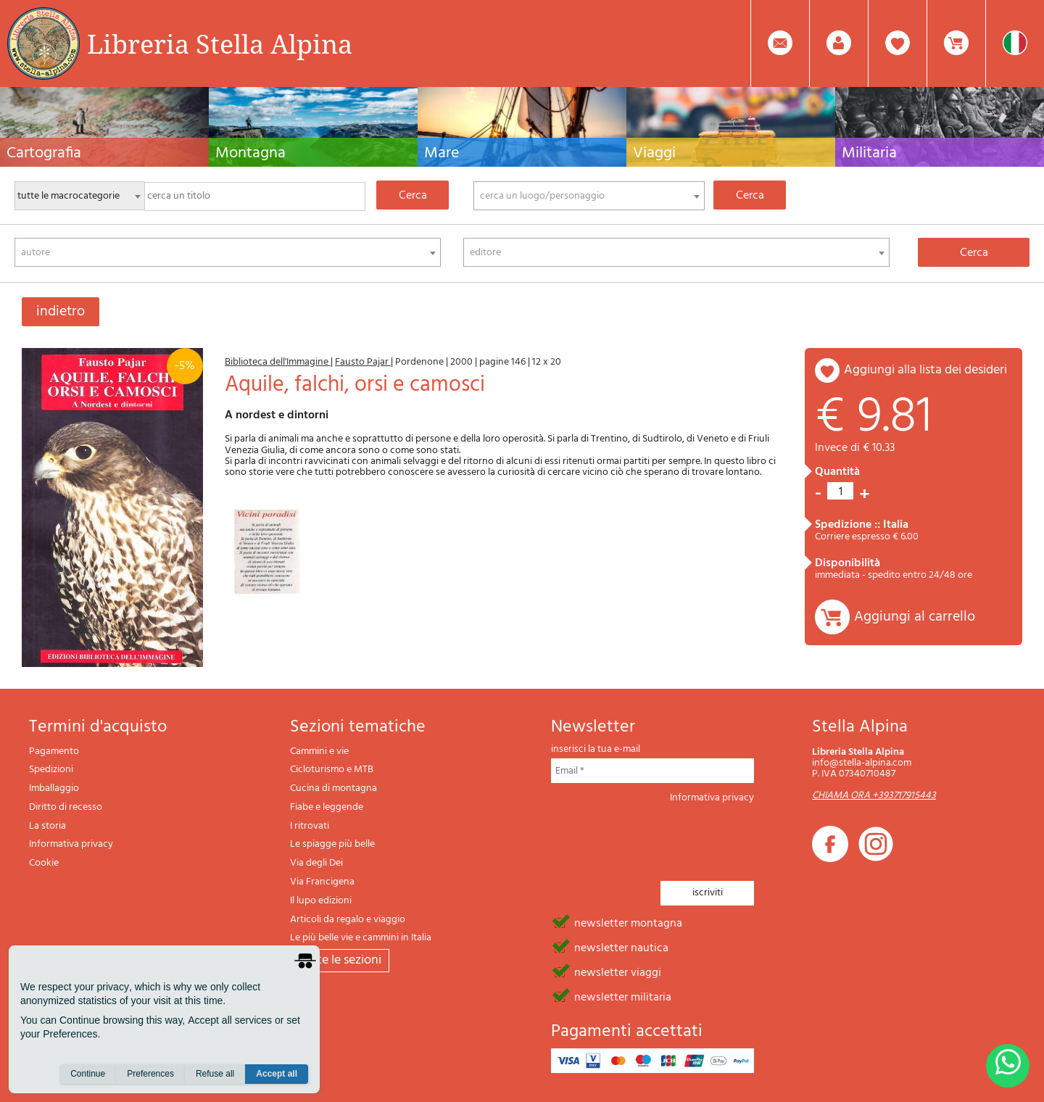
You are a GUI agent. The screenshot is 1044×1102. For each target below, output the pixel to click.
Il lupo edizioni (321, 900)
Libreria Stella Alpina (219, 43)
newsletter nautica (621, 947)
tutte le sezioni (339, 960)
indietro (60, 311)
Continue (87, 1074)
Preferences (150, 1074)
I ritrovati (309, 826)
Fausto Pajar (363, 362)
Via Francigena (322, 882)
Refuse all (215, 1074)
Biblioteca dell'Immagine (278, 362)
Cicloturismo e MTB (331, 769)
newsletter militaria (622, 996)
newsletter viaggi (617, 971)
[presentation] (661, 838)
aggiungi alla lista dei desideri (925, 370)
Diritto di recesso (65, 807)
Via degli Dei (316, 863)
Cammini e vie (319, 751)
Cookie (44, 863)
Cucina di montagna (333, 788)
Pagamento (54, 751)
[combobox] (589, 195)
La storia (47, 826)
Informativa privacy (71, 844)
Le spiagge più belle (332, 844)
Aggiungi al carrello (914, 617)
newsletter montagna (628, 922)
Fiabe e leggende (326, 807)
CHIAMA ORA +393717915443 (874, 795)
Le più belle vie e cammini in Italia (360, 937)
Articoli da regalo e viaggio (347, 919)
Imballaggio (54, 788)
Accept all (276, 1074)
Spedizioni (51, 769)
